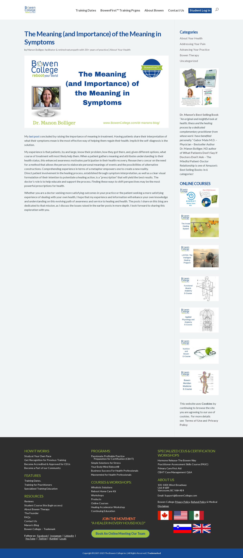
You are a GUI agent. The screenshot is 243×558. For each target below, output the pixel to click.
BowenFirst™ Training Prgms (120, 10)
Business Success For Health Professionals (114, 470)
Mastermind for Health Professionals (111, 474)
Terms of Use (193, 420)
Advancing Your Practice (195, 49)
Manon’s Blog (31, 525)
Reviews (29, 501)
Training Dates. (32, 480)
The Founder (31, 513)
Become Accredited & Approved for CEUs (47, 464)
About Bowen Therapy (37, 509)
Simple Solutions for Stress (106, 462)
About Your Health (120, 49)
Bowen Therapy (189, 55)
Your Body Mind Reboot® (105, 466)
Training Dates (86, 10)
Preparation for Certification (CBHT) (114, 458)
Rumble (53, 538)
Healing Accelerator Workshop (108, 507)
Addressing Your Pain (192, 44)
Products (96, 499)
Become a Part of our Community (42, 467)
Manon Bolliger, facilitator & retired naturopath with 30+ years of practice (67, 49)
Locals (63, 538)
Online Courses (99, 503)
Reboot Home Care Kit (103, 491)
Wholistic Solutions (101, 487)
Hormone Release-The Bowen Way (177, 460)
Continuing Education (103, 510)
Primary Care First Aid (170, 468)
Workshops (97, 495)
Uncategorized (189, 60)
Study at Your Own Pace (37, 456)
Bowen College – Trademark (39, 528)
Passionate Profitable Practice (108, 456)
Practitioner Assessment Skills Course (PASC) (183, 464)
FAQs (27, 517)
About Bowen (154, 10)
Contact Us (176, 10)
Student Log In (200, 10)
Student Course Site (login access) (43, 505)
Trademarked (154, 553)
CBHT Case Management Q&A (175, 472)
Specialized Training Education (41, 488)
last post (34, 136)
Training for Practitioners (38, 484)
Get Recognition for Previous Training (45, 460)
